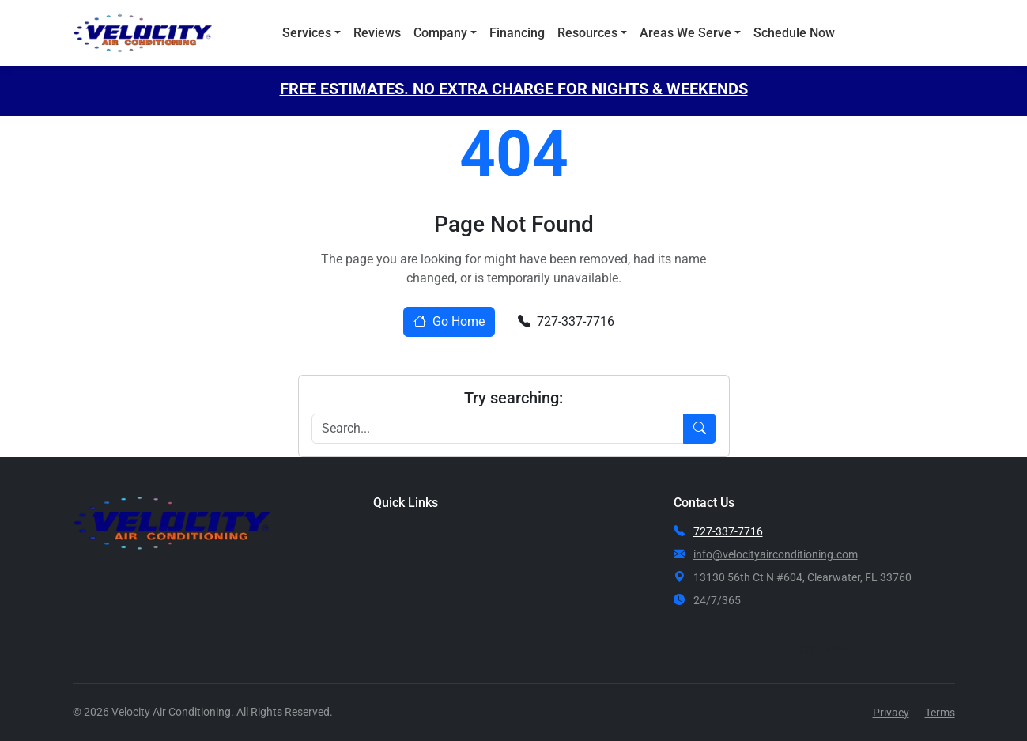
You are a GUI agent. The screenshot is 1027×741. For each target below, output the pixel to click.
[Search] (497, 429)
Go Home (449, 321)
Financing (517, 32)
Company (440, 32)
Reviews (377, 32)
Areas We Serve (685, 32)
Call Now (904, 33)
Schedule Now (794, 32)
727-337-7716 (566, 321)
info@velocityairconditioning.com (775, 554)
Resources (587, 32)
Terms (940, 712)
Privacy (891, 712)
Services (306, 32)
